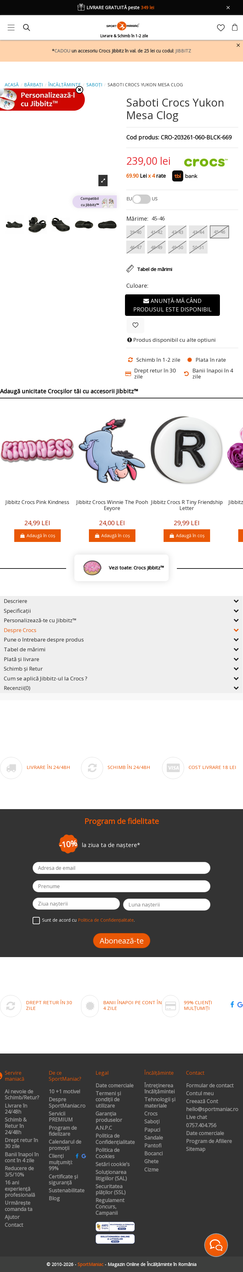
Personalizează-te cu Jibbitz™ (121, 620)
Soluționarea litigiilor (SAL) (111, 1175)
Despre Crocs (121, 630)
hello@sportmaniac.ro (212, 1109)
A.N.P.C (104, 1128)
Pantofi (152, 1146)
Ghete (151, 1161)
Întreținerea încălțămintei (159, 1089)
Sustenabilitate (66, 1191)
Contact (14, 1225)
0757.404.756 (201, 1125)
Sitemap (195, 1149)
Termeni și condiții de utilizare (108, 1100)
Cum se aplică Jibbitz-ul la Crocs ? (121, 678)
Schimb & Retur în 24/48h (16, 1126)
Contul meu (200, 1094)
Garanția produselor (109, 1117)
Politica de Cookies (108, 1153)
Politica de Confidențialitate (106, 920)
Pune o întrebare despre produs (121, 639)
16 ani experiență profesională (20, 1189)
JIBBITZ (183, 51)
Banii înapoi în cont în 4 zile (22, 1158)
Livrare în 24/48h (16, 1109)
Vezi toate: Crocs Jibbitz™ (136, 568)
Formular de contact (210, 1086)
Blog (54, 1198)
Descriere (121, 601)
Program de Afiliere (209, 1141)
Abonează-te (122, 940)
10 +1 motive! (64, 1092)
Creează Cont (202, 1101)
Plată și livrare (121, 659)
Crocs (151, 1114)
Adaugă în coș (37, 535)
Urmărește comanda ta (18, 1206)
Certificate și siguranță (63, 1180)
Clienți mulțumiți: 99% (60, 1162)
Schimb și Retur (121, 668)
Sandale (153, 1138)
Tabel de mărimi (121, 649)
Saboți (151, 1122)
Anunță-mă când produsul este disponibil (172, 305)
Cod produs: (142, 137)
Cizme (151, 1170)
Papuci (152, 1130)
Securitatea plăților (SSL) (111, 1189)
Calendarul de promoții (65, 1145)
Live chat (196, 1117)
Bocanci (153, 1154)
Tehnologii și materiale (159, 1103)
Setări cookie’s (113, 1164)
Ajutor (12, 1217)
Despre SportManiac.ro (67, 1103)
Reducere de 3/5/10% (19, 1171)
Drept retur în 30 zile (21, 1143)
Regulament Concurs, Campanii (110, 1206)
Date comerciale (115, 1086)
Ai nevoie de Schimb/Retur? (22, 1095)
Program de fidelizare (63, 1131)
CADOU (62, 51)
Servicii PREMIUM (61, 1117)
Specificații (121, 610)
